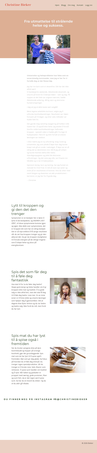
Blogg (63, 5)
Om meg (71, 5)
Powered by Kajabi (87, 450)
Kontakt (80, 5)
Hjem (57, 5)
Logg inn (88, 5)
